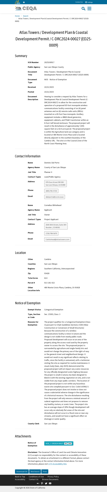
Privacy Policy (53, 476)
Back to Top (20, 476)
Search (25, 16)
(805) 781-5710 (51, 191)
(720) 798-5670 (51, 233)
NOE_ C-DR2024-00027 (59, 443)
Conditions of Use (36, 476)
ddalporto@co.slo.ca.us (55, 197)
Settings (89, 2)
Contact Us (79, 2)
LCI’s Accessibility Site (57, 464)
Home (17, 16)
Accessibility (20, 479)
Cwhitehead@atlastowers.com (57, 239)
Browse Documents (50, 479)
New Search (35, 471)
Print (45, 471)
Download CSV (21, 471)
